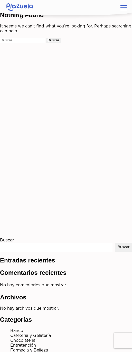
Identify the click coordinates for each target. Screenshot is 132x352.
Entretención (23, 345)
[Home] (19, 8)
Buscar (7, 240)
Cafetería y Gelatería (30, 336)
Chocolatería (22, 340)
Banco (16, 331)
